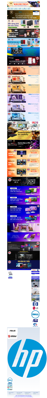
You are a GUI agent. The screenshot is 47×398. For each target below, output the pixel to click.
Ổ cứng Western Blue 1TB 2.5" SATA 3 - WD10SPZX (10, 276)
